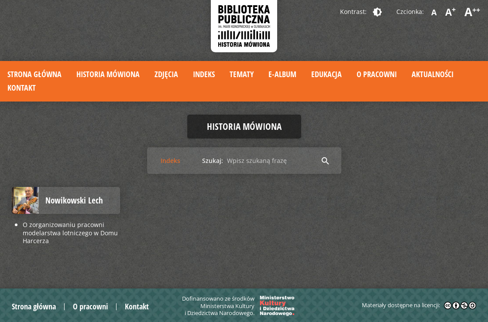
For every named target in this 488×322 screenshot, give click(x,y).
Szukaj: (212, 160)
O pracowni (377, 74)
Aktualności (433, 74)
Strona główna (34, 74)
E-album (282, 74)
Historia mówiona (108, 74)
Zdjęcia (166, 74)
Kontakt (21, 87)
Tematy (242, 74)
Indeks (204, 74)
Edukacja (326, 74)
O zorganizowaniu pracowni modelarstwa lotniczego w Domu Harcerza (70, 232)
